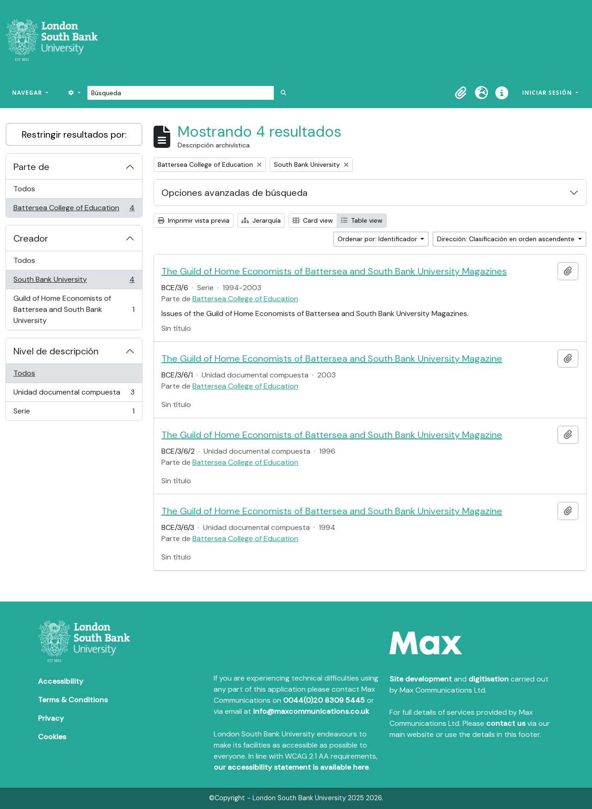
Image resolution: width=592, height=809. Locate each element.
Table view (361, 220)
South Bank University (74, 281)
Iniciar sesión (548, 93)
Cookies (52, 737)
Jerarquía (261, 220)
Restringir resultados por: (74, 134)
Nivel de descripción (56, 351)
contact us (505, 723)
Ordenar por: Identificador (378, 239)
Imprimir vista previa (193, 220)
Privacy (51, 718)
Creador (30, 238)
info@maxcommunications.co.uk (311, 711)
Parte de (31, 167)
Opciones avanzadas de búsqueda (234, 193)
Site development (420, 679)
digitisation (489, 679)
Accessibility (60, 681)
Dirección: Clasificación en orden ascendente (506, 239)
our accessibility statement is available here (291, 767)
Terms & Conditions (73, 700)
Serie (74, 413)
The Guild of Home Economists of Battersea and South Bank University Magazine (331, 358)
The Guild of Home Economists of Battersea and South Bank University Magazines (334, 271)
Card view (313, 220)
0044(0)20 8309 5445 (324, 700)
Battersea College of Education (74, 209)
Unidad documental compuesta (74, 394)
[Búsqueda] (180, 93)
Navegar (28, 93)
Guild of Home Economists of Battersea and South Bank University (74, 309)
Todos (24, 189)
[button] (461, 93)
